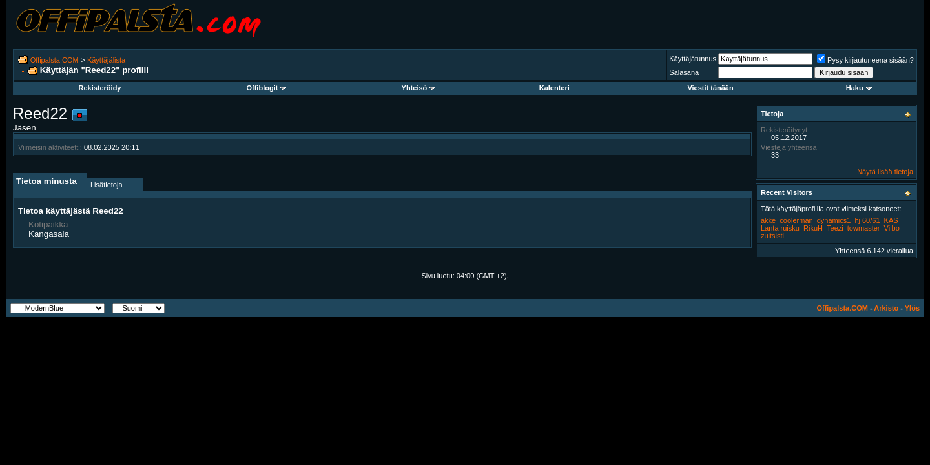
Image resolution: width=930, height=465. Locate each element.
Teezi (835, 228)
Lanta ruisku (780, 228)
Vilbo (892, 228)
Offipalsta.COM (54, 60)
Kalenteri (554, 88)
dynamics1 (834, 220)
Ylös (912, 308)
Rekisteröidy (99, 88)
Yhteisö (419, 88)
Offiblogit (266, 88)
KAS (891, 220)
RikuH (813, 228)
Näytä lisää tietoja (885, 172)
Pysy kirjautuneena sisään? (865, 60)
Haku (859, 88)
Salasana (684, 72)
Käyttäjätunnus (692, 59)
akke (768, 220)
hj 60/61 (867, 220)
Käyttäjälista (106, 60)
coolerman (796, 220)
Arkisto (886, 308)
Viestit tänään (710, 88)
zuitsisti (772, 236)
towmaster (863, 228)
